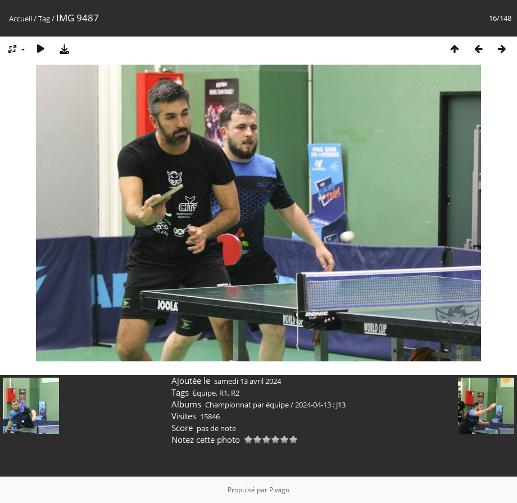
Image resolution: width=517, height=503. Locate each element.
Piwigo (279, 490)
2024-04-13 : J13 (320, 405)
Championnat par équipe (247, 405)
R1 (223, 393)
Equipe (204, 393)
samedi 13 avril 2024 (247, 381)
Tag (44, 18)
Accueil (20, 18)
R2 (235, 393)
